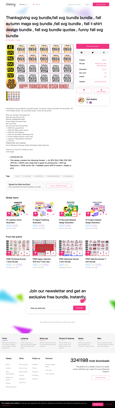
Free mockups (49, 374)
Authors (8, 368)
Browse (25, 4)
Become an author (9, 378)
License (21, 375)
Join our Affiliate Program (59, 186)
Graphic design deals (50, 365)
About (8, 364)
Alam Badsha (91, 99)
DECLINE (109, 404)
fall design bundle (68, 176)
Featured (15, 225)
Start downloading (10, 373)
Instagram (35, 371)
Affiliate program (11, 387)
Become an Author (76, 4)
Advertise (22, 379)
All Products (10, 40)
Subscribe (79, 308)
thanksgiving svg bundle (53, 176)
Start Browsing (100, 377)
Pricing (8, 383)
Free (14, 264)
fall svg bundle (27, 176)
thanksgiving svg (38, 176)
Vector (18, 40)
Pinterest (35, 379)
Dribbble (35, 364)
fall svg (17, 176)
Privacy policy (23, 364)
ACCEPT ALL (98, 404)
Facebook (35, 375)
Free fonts (48, 370)
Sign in (88, 4)
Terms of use (23, 368)
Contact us (22, 382)
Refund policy (23, 371)
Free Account (100, 4)
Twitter (34, 368)
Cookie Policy (6, 405)
